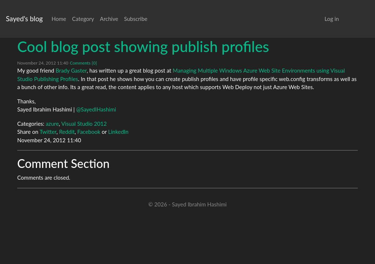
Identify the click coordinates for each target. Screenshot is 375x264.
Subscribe (136, 18)
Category (83, 18)
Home (59, 18)
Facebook (88, 131)
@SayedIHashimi (96, 109)
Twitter (48, 131)
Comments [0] (83, 63)
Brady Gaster (71, 70)
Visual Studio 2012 (84, 123)
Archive (109, 18)
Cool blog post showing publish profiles (143, 46)
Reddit (67, 131)
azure (52, 123)
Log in (331, 18)
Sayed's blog (24, 18)
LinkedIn (118, 131)
